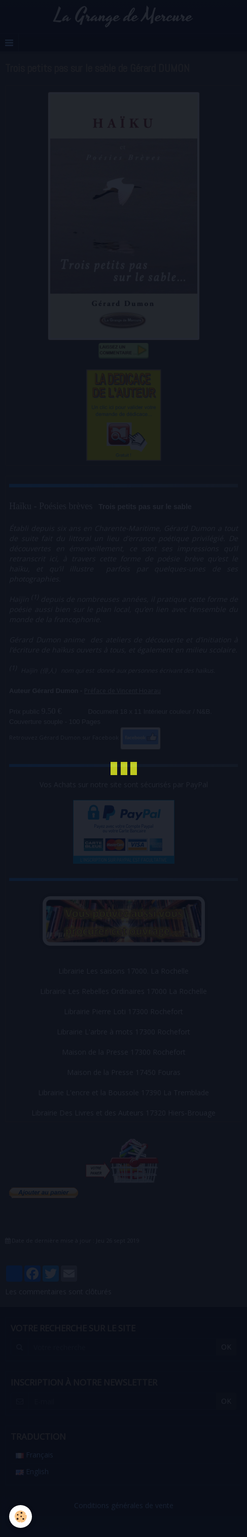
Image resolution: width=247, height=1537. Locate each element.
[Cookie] (20, 1516)
